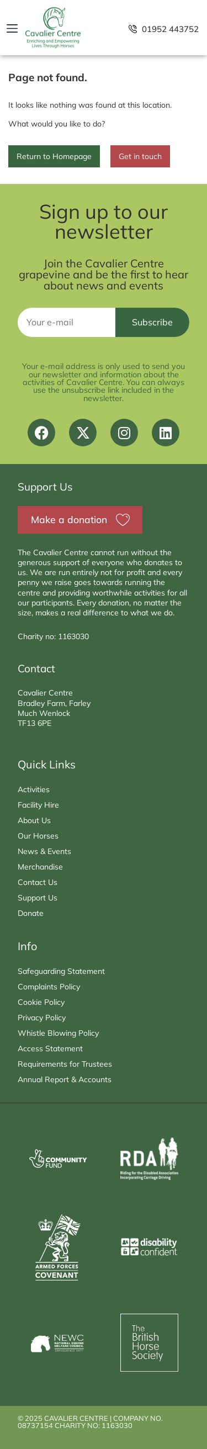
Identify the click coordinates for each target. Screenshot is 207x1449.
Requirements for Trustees (65, 1064)
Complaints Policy (49, 987)
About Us (34, 820)
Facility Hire (38, 805)
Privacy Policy (42, 1018)
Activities (34, 789)
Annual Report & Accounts (65, 1079)
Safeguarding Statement (61, 971)
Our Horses (38, 836)
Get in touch (140, 156)
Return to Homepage (54, 156)
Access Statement (50, 1048)
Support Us (37, 898)
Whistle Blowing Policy (58, 1033)
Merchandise (40, 867)
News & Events (44, 851)
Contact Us (37, 882)
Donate (31, 913)
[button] (12, 28)
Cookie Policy (41, 1002)
